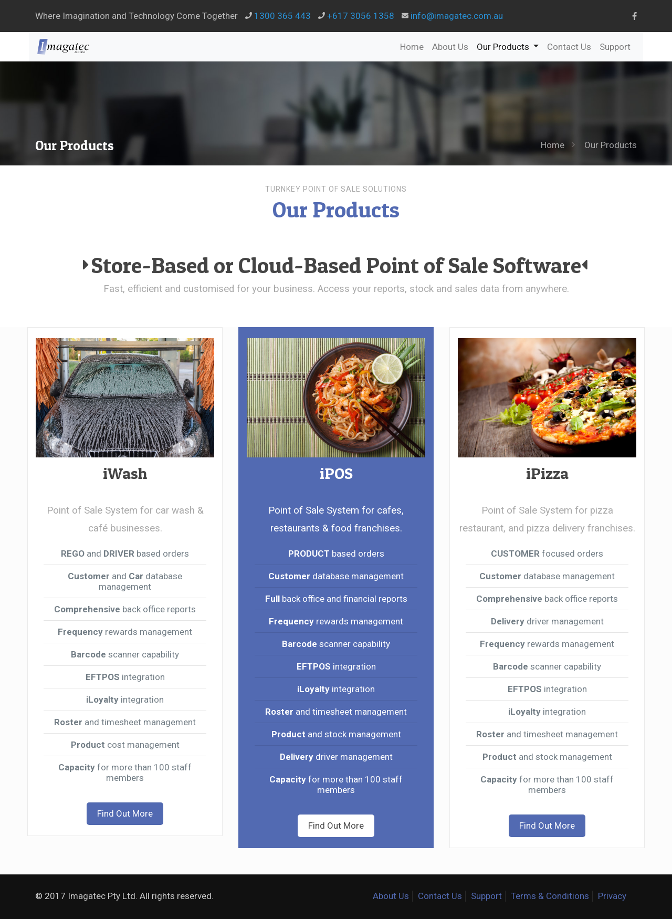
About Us (450, 46)
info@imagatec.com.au (457, 16)
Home (412, 46)
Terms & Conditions (550, 896)
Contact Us (569, 46)
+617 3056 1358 (360, 16)
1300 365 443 (282, 16)
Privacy (612, 896)
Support (615, 46)
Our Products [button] (510, 46)
